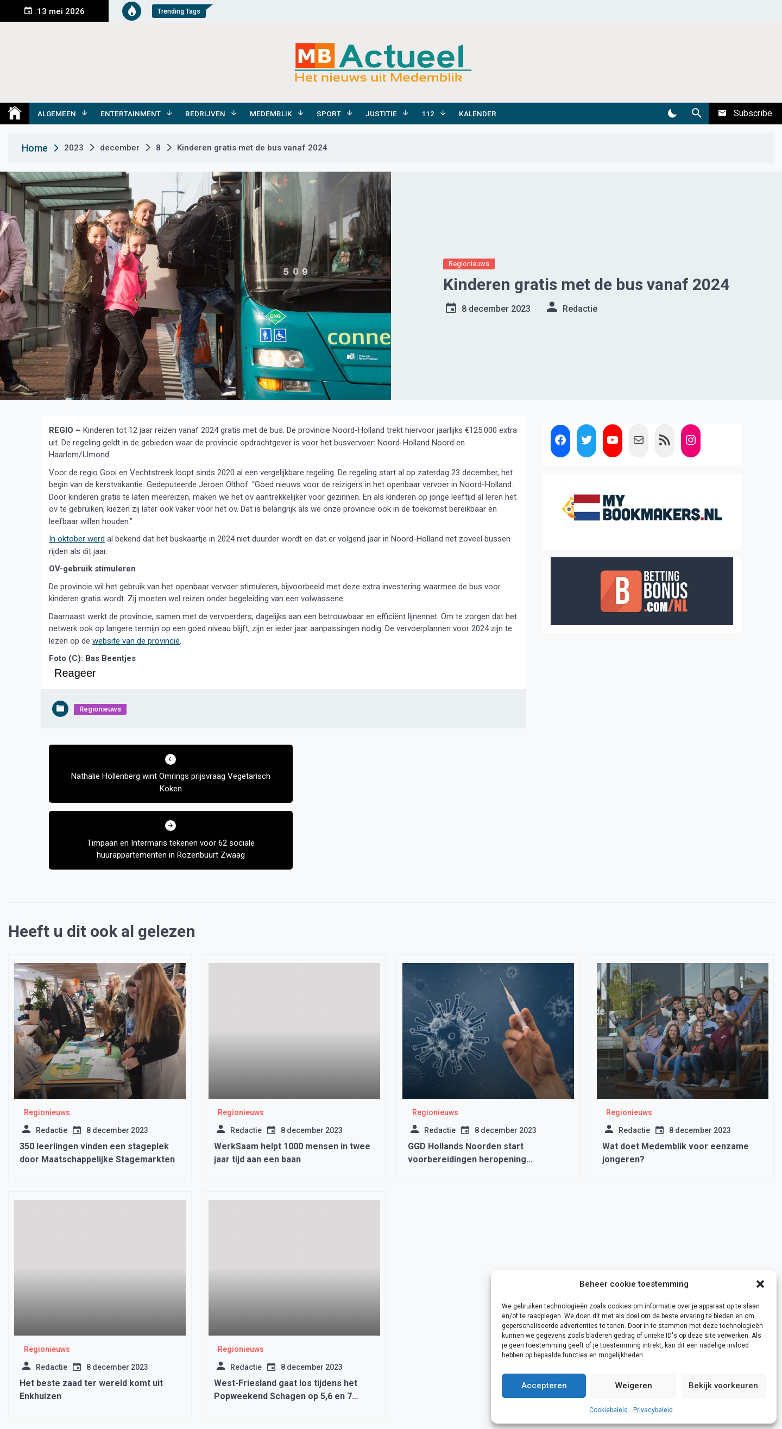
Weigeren (633, 1385)
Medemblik (271, 113)
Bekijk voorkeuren (723, 1385)
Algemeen (56, 113)
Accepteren (544, 1385)
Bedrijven (205, 113)
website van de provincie (136, 641)
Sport (329, 113)
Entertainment (130, 113)
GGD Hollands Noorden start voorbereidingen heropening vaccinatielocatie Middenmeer (470, 1092)
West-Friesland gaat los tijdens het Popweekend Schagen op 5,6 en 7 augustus (285, 1329)
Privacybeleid (653, 1410)
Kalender (477, 113)
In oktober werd (77, 539)
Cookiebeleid (608, 1410)
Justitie (381, 113)
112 (427, 113)
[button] (760, 1284)
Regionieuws (469, 264)
